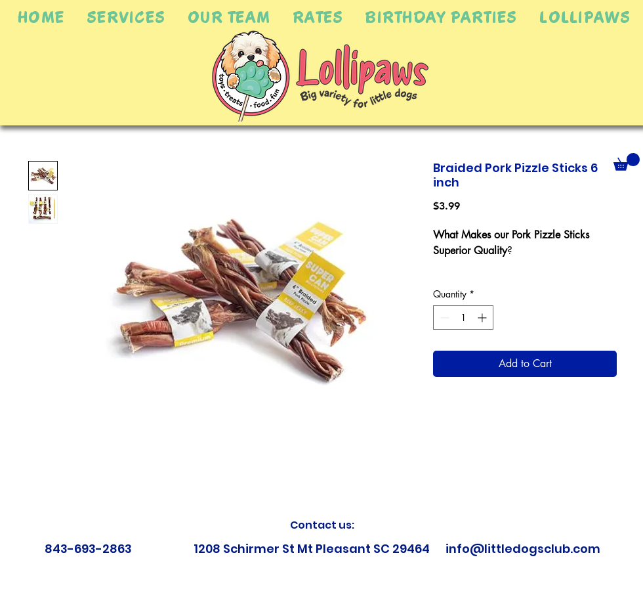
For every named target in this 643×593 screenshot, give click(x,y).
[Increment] (483, 317)
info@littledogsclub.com (523, 548)
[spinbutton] (463, 317)
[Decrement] (443, 317)
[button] (126, 17)
